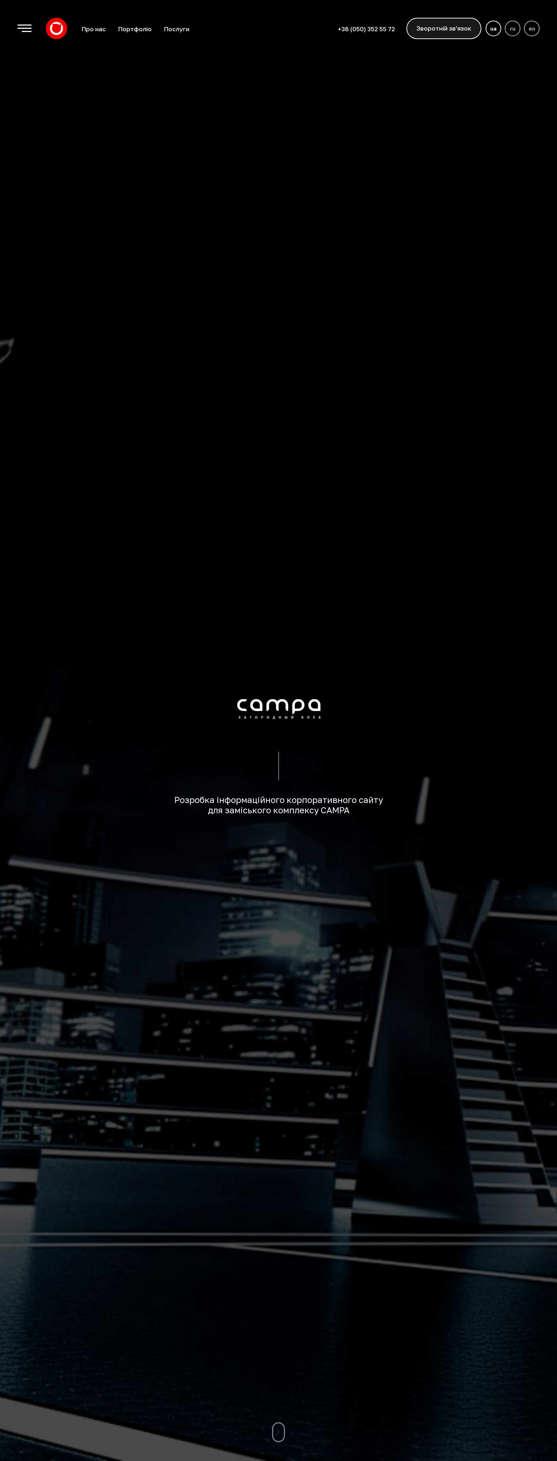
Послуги (176, 29)
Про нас (93, 29)
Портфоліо (135, 29)
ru (512, 28)
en (532, 28)
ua (493, 28)
